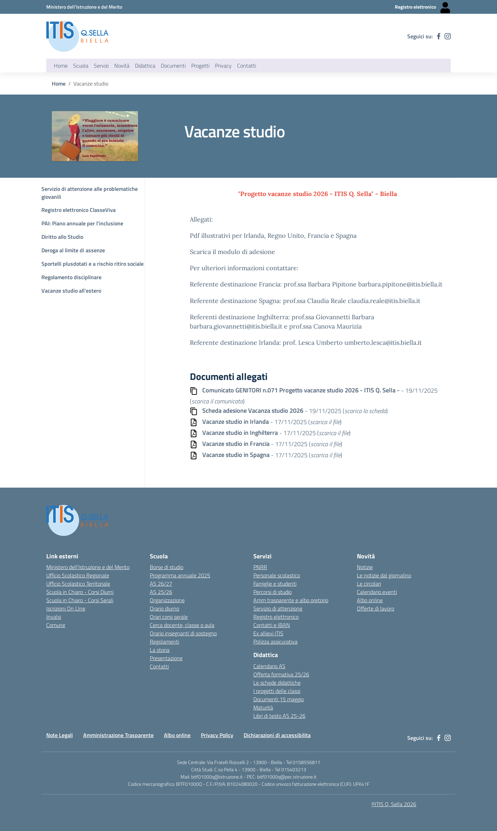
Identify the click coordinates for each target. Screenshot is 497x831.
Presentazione (166, 658)
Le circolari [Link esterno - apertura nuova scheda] (369, 583)
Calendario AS (269, 666)
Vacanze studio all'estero (71, 290)
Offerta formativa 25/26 (281, 674)
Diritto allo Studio (62, 237)
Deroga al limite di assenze (73, 250)
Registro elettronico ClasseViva (78, 210)
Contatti (159, 666)
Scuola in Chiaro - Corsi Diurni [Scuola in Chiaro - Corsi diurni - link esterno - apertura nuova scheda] (80, 592)
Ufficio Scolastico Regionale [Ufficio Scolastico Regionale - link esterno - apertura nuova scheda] (77, 575)
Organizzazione (167, 600)
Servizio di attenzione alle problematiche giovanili (89, 193)
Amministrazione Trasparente (118, 735)
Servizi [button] (101, 65)
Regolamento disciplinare (71, 277)
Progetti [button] (200, 65)
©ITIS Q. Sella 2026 (393, 804)
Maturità (263, 707)
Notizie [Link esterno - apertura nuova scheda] (365, 567)
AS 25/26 (161, 592)
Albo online (177, 735)
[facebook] (439, 36)
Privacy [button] (223, 65)
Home (61, 65)
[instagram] (448, 36)
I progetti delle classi (276, 691)
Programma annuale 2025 (180, 575)
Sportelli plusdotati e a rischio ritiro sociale (92, 264)
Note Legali (59, 735)
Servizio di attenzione (277, 608)
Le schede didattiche (277, 682)
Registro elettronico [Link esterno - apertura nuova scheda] (276, 617)
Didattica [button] (145, 65)
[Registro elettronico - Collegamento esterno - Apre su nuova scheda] (423, 7)
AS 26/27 (161, 583)
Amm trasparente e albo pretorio (290, 600)
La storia (159, 650)
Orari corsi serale (169, 617)
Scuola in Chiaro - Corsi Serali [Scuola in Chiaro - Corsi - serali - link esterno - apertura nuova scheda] (79, 600)
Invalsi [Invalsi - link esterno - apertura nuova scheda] (53, 617)
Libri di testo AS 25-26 (279, 716)
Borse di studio (166, 567)
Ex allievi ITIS (268, 633)
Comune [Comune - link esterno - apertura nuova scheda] (55, 625)
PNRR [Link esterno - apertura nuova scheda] (260, 567)
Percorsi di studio (272, 592)
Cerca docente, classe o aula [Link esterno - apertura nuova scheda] (182, 625)
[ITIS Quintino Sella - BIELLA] (77, 36)
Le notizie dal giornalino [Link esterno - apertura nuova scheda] (384, 575)
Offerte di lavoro (375, 608)
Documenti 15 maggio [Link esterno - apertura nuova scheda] (278, 699)
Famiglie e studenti (274, 583)
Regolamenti (164, 641)
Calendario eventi (377, 592)
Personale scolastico (276, 575)
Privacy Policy (217, 735)
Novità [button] (121, 65)
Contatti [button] (246, 65)
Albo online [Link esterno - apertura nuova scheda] (370, 600)
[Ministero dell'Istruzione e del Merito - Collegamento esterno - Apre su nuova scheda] (84, 6)
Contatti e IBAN (271, 625)
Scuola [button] (80, 65)
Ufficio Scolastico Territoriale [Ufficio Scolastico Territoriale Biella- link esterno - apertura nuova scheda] (78, 583)
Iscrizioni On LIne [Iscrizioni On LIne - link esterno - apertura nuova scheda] (65, 608)
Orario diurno (164, 608)
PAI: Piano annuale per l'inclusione (82, 223)
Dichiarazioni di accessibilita (277, 735)
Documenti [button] (173, 65)
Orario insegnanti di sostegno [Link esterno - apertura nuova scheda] (183, 633)
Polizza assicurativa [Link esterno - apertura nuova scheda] (275, 641)
